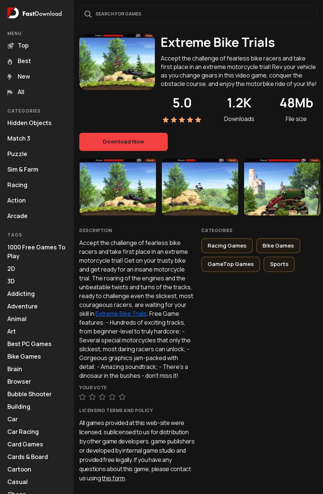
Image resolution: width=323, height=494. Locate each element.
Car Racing (23, 432)
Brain (14, 369)
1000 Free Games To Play (36, 251)
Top (18, 45)
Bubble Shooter (29, 394)
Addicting (21, 294)
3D (11, 281)
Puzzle (17, 154)
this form (113, 478)
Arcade (17, 216)
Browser (19, 381)
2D (11, 269)
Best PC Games (29, 344)
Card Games (25, 444)
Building (18, 407)
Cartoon (19, 469)
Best (19, 61)
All (15, 92)
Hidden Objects (29, 123)
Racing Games (227, 245)
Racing (17, 185)
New (18, 76)
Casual (17, 482)
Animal (17, 319)
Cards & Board (27, 457)
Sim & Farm (22, 169)
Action (16, 200)
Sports (279, 264)
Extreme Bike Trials (121, 314)
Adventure (22, 306)
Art (11, 331)
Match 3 (18, 138)
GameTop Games (231, 264)
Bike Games (24, 356)
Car (12, 419)
